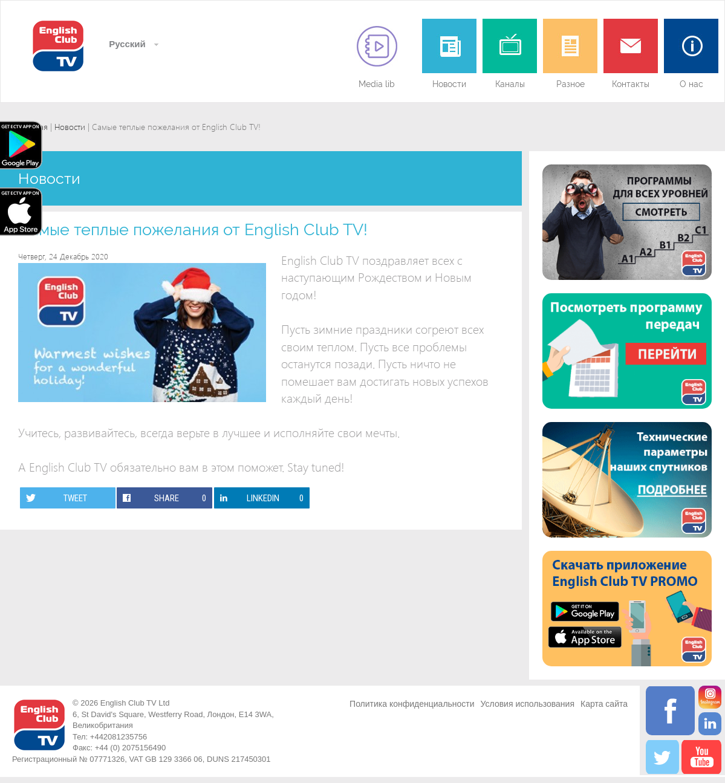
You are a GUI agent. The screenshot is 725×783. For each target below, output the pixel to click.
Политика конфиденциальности (412, 704)
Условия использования (527, 704)
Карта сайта (604, 704)
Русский (126, 44)
